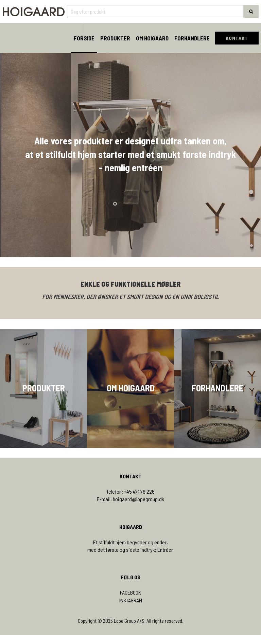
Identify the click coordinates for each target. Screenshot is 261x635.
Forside (84, 38)
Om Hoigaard (152, 38)
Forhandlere (192, 38)
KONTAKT (237, 38)
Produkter (115, 38)
